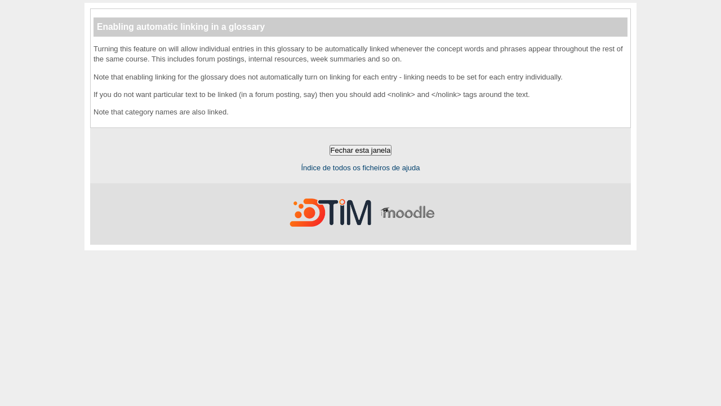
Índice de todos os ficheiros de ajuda (360, 168)
